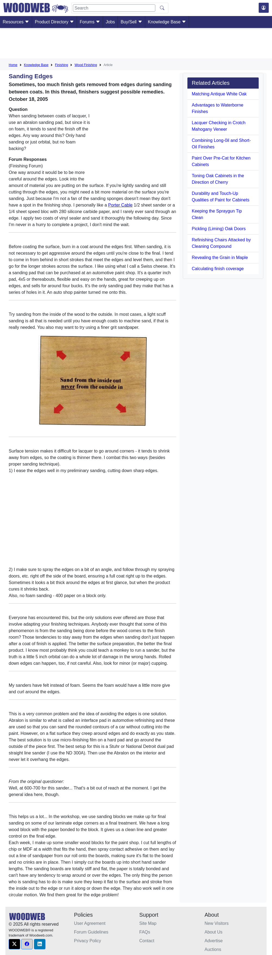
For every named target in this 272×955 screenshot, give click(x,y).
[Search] (114, 8)
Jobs (110, 22)
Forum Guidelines (91, 932)
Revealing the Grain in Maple (220, 257)
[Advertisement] (136, 44)
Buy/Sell (131, 22)
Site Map (147, 923)
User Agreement (90, 923)
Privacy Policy (87, 940)
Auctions (213, 949)
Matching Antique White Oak (219, 94)
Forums (90, 22)
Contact (146, 940)
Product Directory (54, 22)
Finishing (61, 65)
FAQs (144, 932)
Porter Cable (120, 205)
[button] (14, 944)
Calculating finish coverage (218, 268)
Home (13, 65)
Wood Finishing (86, 65)
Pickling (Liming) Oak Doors (219, 228)
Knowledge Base (167, 22)
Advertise (214, 940)
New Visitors (217, 923)
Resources (16, 22)
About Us (213, 932)
